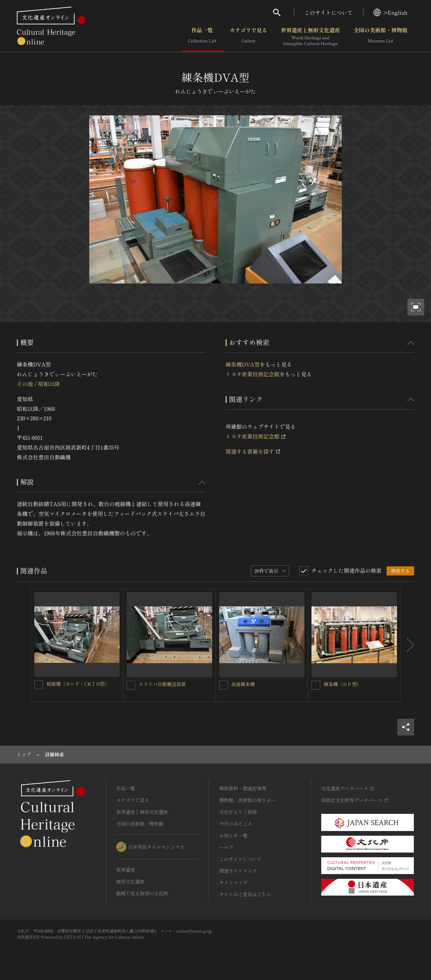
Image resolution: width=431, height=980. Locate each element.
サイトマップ (233, 882)
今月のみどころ (235, 823)
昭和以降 (49, 384)
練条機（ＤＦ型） (342, 684)
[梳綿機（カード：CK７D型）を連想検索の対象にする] (38, 684)
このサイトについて (328, 12)
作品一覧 (202, 36)
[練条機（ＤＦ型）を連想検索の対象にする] (315, 685)
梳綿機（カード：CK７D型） (77, 683)
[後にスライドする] (407, 645)
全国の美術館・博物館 (380, 36)
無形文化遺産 (130, 881)
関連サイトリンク (238, 870)
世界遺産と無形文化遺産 (310, 36)
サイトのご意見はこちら (245, 894)
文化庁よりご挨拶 (238, 811)
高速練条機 (243, 684)
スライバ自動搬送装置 (162, 684)
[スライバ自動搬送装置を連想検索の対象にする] (131, 685)
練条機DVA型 (243, 364)
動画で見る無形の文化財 (142, 893)
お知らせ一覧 (233, 835)
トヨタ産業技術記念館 (252, 374)
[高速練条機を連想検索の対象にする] (223, 685)
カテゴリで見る (248, 36)
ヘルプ (226, 847)
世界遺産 (125, 869)
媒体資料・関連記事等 (242, 788)
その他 (25, 384)
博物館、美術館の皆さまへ (247, 800)
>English (390, 12)
